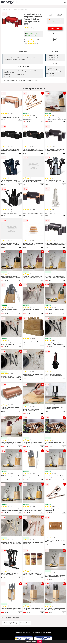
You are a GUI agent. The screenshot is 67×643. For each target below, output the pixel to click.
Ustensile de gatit (7, 9)
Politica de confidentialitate (34, 632)
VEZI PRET (55, 28)
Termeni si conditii (20, 632)
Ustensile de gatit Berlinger (20, 9)
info (20, 119)
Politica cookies (47, 632)
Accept (39, 641)
